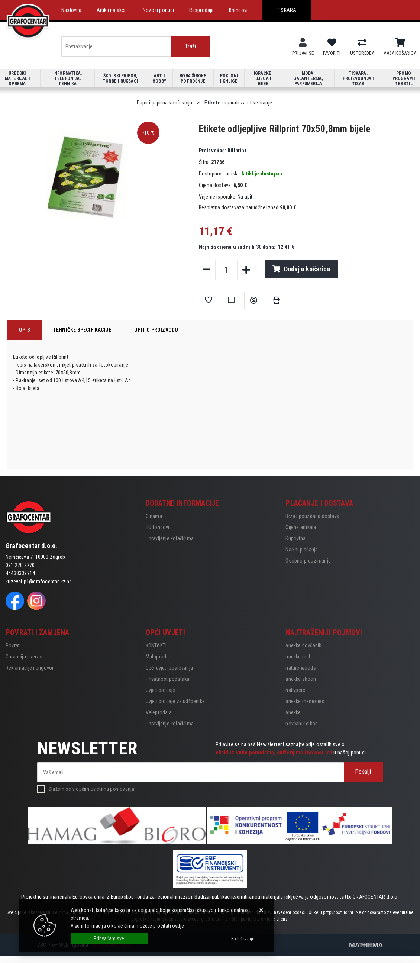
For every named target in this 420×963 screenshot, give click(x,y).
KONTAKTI (156, 645)
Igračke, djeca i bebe (263, 78)
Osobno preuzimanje (308, 561)
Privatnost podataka (168, 679)
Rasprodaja (201, 10)
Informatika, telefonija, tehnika (67, 78)
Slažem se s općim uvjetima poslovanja (91, 789)
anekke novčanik (303, 645)
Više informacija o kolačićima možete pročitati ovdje (127, 926)
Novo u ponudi (158, 10)
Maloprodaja (159, 657)
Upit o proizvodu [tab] (156, 330)
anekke (293, 712)
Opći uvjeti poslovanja (169, 668)
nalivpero (295, 690)
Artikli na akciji (112, 10)
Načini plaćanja (301, 550)
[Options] (242, 939)
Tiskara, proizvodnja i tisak (358, 78)
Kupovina (295, 538)
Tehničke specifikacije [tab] (82, 330)
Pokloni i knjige (229, 78)
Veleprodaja (159, 712)
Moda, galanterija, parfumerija (308, 78)
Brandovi (238, 10)
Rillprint (222, 151)
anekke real (297, 657)
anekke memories (304, 701)
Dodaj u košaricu (301, 269)
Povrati (13, 645)
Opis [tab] (24, 330)
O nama (154, 516)
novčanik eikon (301, 724)
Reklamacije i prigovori (30, 668)
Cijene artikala (300, 527)
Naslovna (71, 10)
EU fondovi (157, 527)
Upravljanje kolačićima (170, 538)
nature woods (300, 668)
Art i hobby (159, 78)
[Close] (109, 938)
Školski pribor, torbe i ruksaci (120, 78)
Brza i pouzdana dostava (312, 516)
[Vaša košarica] (400, 43)
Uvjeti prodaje (160, 690)
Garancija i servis (24, 657)
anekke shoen (300, 679)
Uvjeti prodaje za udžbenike (175, 701)
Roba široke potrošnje (193, 78)
